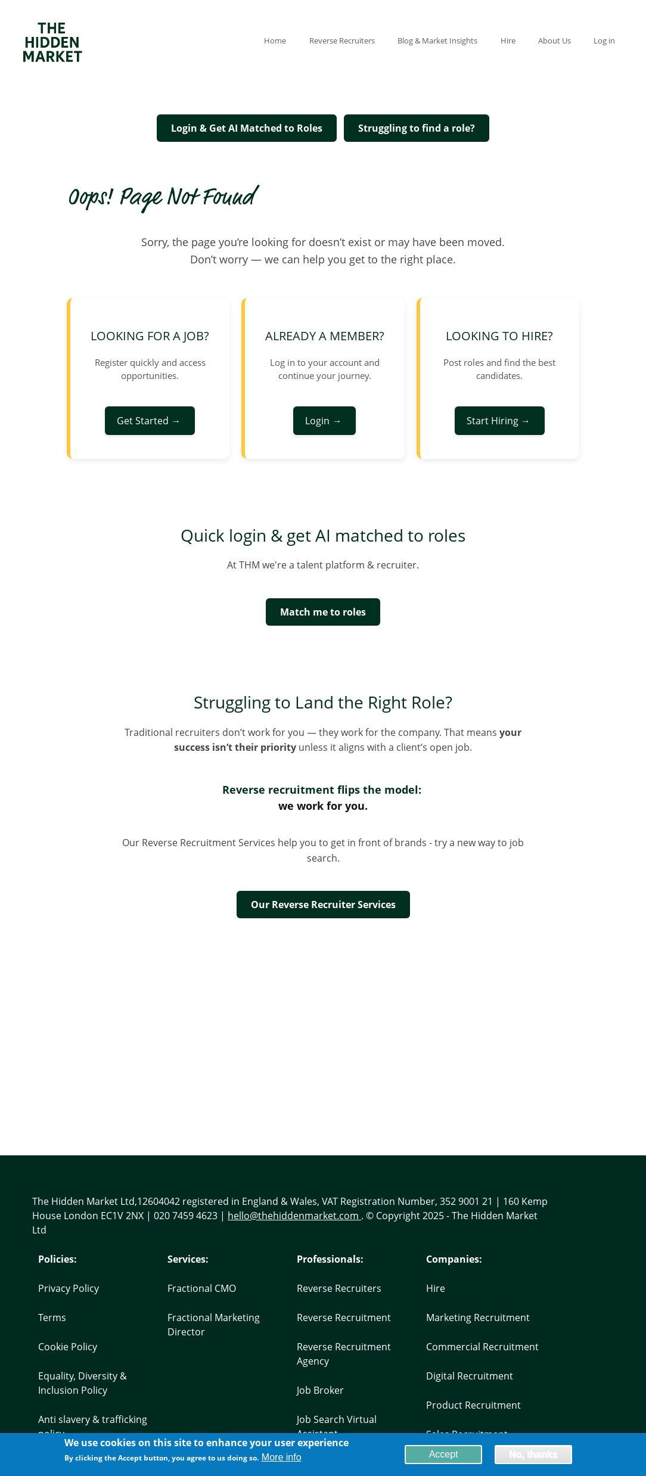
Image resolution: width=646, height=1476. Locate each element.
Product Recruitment (473, 1405)
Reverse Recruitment (344, 1317)
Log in (604, 40)
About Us (554, 40)
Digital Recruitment (469, 1375)
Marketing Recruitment (478, 1317)
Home (275, 40)
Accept (443, 1455)
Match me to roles (323, 612)
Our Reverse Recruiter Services (323, 904)
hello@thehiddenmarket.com (294, 1215)
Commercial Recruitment (482, 1346)
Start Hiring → (500, 420)
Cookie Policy (67, 1346)
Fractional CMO (201, 1288)
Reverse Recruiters (342, 40)
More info (282, 1459)
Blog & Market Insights (437, 40)
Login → (324, 420)
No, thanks (533, 1455)
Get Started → (150, 420)
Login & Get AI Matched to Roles (246, 128)
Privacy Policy (68, 1288)
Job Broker (320, 1390)
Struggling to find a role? (416, 128)
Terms (52, 1317)
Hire (508, 40)
